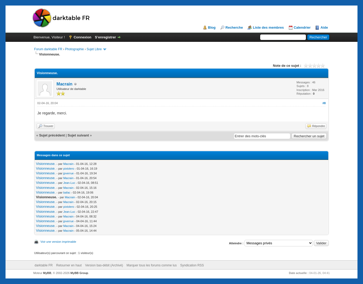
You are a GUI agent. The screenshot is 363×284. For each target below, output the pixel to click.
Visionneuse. (46, 164)
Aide (324, 27)
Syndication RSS (192, 265)
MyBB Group (79, 273)
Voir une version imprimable (58, 241)
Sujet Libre (94, 49)
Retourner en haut (69, 265)
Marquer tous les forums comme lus (152, 265)
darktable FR (43, 265)
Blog (212, 27)
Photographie (74, 49)
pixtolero (68, 168)
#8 (324, 103)
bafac (66, 192)
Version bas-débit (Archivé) (104, 265)
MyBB (47, 273)
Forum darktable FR (48, 49)
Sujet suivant (78, 135)
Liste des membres (268, 27)
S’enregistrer (105, 37)
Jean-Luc (69, 182)
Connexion (82, 37)
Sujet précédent (52, 135)
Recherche (234, 27)
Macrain (64, 84)
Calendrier (302, 27)
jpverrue (68, 173)
